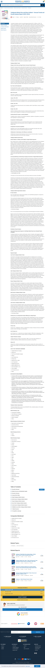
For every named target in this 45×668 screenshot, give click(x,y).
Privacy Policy (21, 662)
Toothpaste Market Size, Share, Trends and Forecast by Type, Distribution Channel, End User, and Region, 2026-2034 (27, 561)
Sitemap (17, 662)
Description (3, 23)
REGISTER (38, 632)
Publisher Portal (38, 647)
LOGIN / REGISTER (26, 648)
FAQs (24, 647)
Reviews (2, 648)
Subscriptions (15, 650)
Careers (2, 647)
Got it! (37, 666)
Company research (16, 647)
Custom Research (15, 648)
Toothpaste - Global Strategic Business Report (24, 579)
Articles (36, 650)
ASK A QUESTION (22, 609)
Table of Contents (4, 25)
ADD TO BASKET (22, 597)
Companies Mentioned (5, 26)
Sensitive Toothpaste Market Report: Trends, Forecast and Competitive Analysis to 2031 (26, 573)
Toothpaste (13, 545)
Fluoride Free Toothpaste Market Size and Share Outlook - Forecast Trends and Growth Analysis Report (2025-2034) (26, 567)
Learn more (28, 666)
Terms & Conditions (26, 662)
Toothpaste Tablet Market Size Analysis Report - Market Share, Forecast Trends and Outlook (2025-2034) (26, 555)
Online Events (37, 648)
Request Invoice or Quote (22, 599)
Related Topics (3, 28)
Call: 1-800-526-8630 (22, 607)
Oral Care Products (20, 545)
